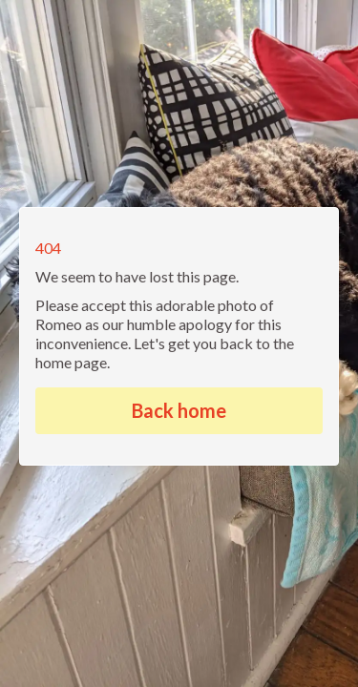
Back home (179, 410)
